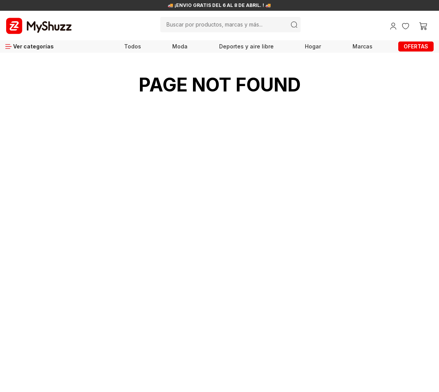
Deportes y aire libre (246, 46)
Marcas (362, 46)
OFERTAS (416, 46)
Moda (180, 46)
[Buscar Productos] (294, 24)
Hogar (313, 46)
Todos (132, 46)
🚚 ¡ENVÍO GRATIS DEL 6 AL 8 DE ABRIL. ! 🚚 (219, 5)
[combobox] (230, 24)
